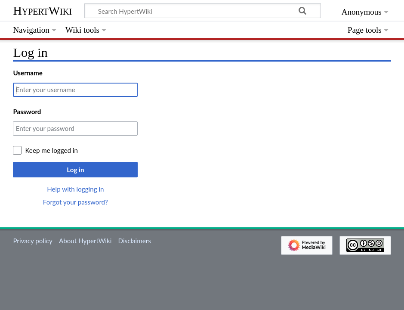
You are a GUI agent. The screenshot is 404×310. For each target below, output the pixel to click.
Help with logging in (75, 189)
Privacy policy (32, 241)
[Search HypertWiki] (203, 11)
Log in (75, 170)
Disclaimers (134, 241)
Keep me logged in (51, 150)
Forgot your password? (75, 202)
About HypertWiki (85, 241)
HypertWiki (42, 10)
